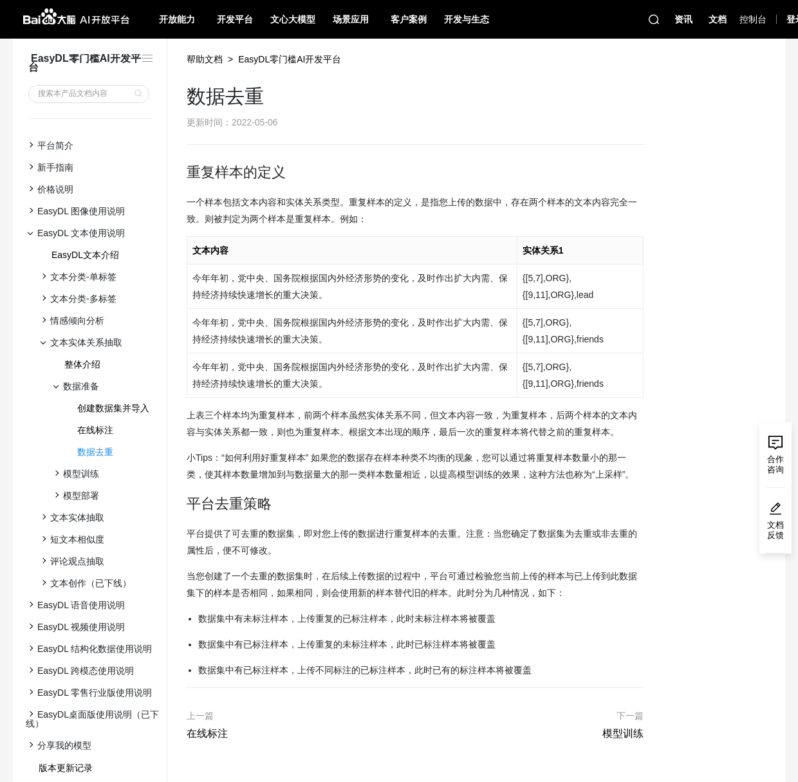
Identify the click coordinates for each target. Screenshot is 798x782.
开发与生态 (466, 19)
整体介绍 (82, 364)
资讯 (683, 19)
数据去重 (95, 452)
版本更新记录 (66, 768)
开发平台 (235, 19)
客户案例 (409, 19)
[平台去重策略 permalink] (180, 504)
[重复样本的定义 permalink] (180, 172)
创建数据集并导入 (113, 408)
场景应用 (351, 19)
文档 (718, 19)
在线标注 (95, 430)
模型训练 (623, 733)
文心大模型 (292, 19)
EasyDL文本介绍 (85, 255)
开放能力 (177, 19)
